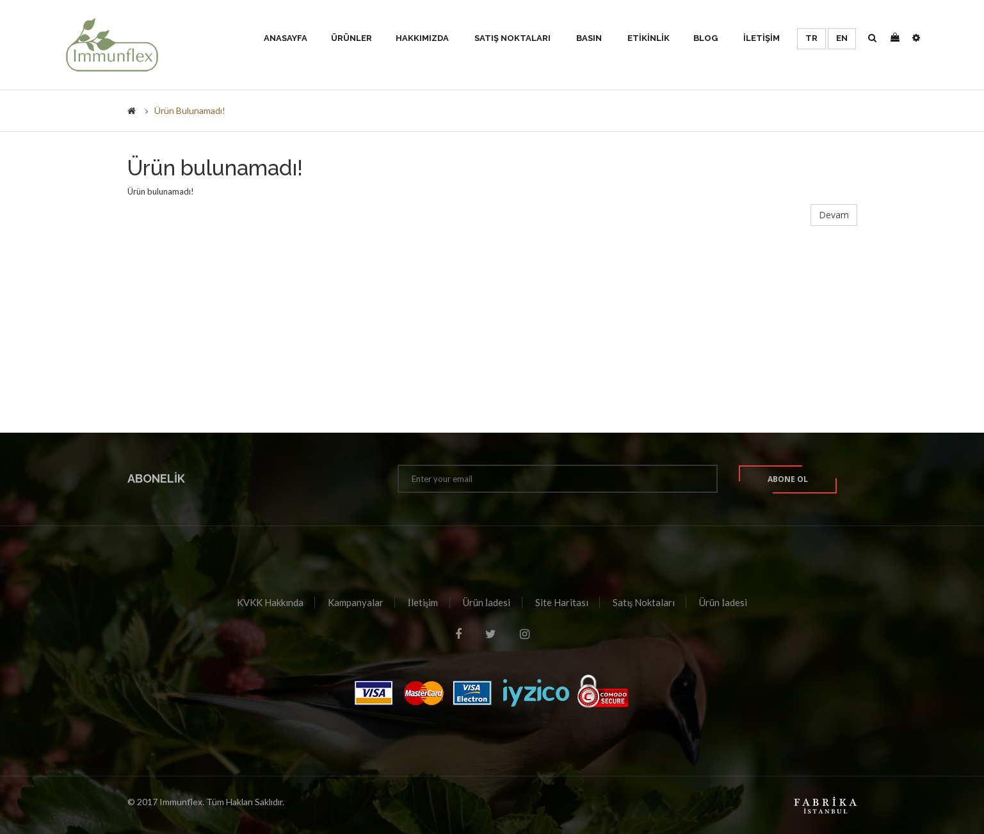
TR (811, 38)
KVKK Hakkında (270, 602)
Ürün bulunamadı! (189, 110)
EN (842, 38)
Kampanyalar (355, 602)
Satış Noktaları (644, 602)
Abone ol (788, 479)
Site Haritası (561, 602)
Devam (834, 215)
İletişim (423, 602)
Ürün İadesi (487, 602)
